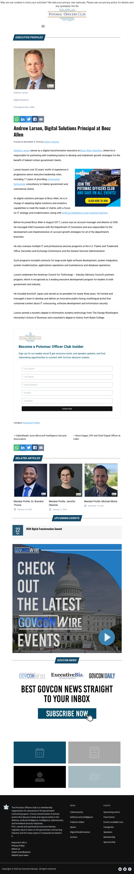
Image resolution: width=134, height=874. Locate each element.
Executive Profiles (31, 423)
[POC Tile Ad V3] (97, 187)
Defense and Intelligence (81, 817)
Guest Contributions (21, 852)
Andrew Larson (22, 150)
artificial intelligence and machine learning (84, 212)
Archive (73, 837)
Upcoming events (111, 812)
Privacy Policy (18, 845)
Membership (109, 837)
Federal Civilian (77, 822)
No (77, 6)
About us (16, 849)
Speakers (107, 832)
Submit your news (20, 855)
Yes (73, 6)
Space (73, 827)
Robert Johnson (51, 142)
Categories (108, 827)
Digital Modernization (80, 832)
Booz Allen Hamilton (91, 150)
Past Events (109, 817)
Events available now (113, 822)
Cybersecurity (76, 812)
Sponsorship (109, 842)
